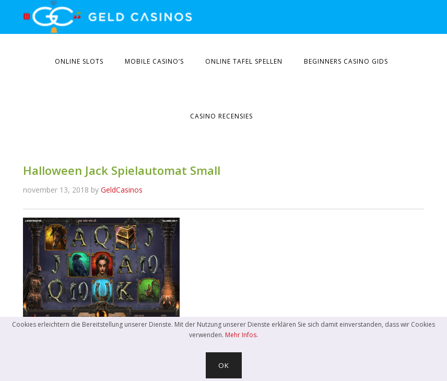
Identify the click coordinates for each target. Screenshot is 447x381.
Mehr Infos (240, 334)
